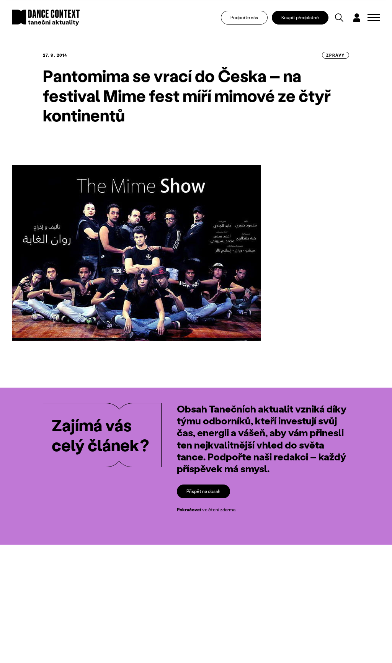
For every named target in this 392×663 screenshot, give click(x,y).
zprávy (335, 55)
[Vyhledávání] (339, 18)
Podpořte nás (244, 17)
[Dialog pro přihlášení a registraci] (357, 18)
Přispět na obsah (203, 491)
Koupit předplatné (300, 17)
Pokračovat (189, 509)
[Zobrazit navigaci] (374, 18)
